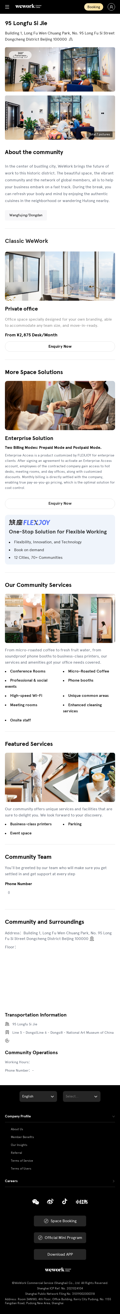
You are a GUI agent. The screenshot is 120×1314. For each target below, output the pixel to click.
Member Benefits (22, 1137)
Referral (16, 1153)
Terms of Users (21, 1168)
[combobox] (22, 1096)
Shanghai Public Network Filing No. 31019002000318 (60, 1294)
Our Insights (19, 1145)
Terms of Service (22, 1160)
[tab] (60, 1116)
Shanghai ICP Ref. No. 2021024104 (60, 1288)
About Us (17, 1129)
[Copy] (35, 1202)
